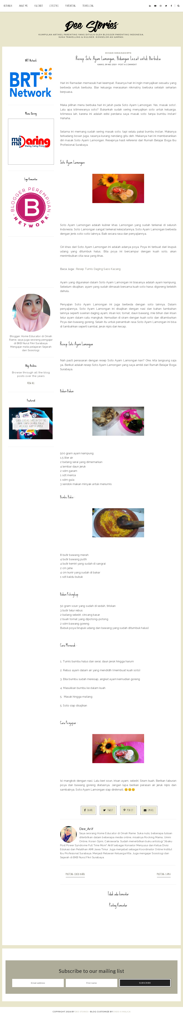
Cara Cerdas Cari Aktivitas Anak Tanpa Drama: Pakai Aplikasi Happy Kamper (31, 424)
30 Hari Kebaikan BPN (118, 53)
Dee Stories (81, 1010)
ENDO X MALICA (122, 1010)
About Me (23, 6)
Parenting (70, 6)
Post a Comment (127, 64)
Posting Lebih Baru (77, 873)
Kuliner (39, 6)
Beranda (8, 6)
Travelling (88, 6)
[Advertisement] (31, 261)
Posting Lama (161, 873)
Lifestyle (54, 6)
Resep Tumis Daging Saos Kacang (98, 269)
